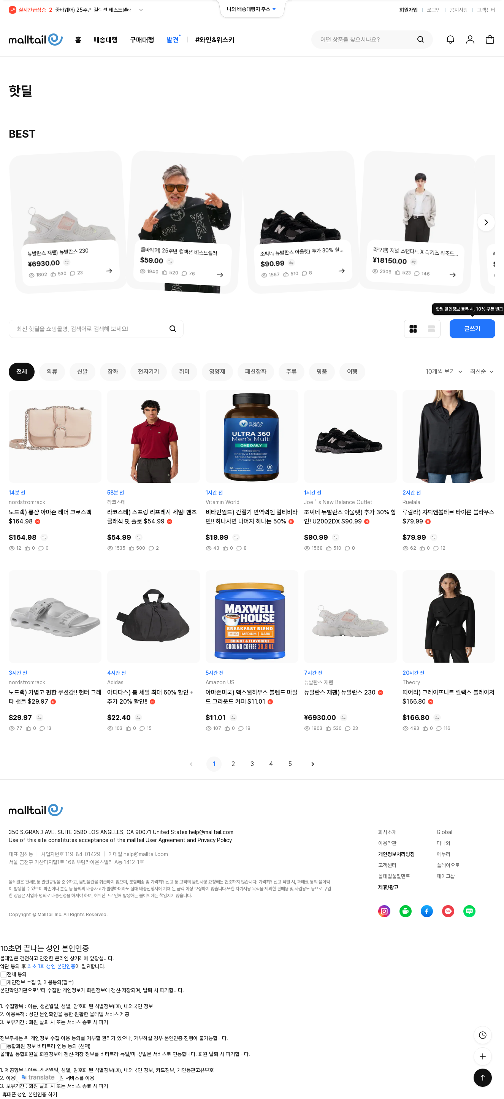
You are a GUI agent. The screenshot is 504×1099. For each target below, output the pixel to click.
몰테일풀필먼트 (394, 876)
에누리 (443, 854)
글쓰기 (472, 328)
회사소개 (387, 832)
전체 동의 (13, 974)
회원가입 (408, 10)
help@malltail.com (146, 854)
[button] (486, 222)
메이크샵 (446, 876)
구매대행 (142, 40)
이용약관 (387, 843)
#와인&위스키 (215, 40)
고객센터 (486, 10)
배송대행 (106, 40)
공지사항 (459, 10)
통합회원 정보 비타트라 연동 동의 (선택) (45, 1046)
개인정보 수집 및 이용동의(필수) (37, 982)
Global (444, 832)
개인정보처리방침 (396, 854)
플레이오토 (448, 865)
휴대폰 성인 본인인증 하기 (29, 1094)
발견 (172, 40)
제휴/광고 (388, 887)
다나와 (443, 843)
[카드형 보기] (413, 329)
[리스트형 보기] (431, 329)
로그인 (434, 10)
